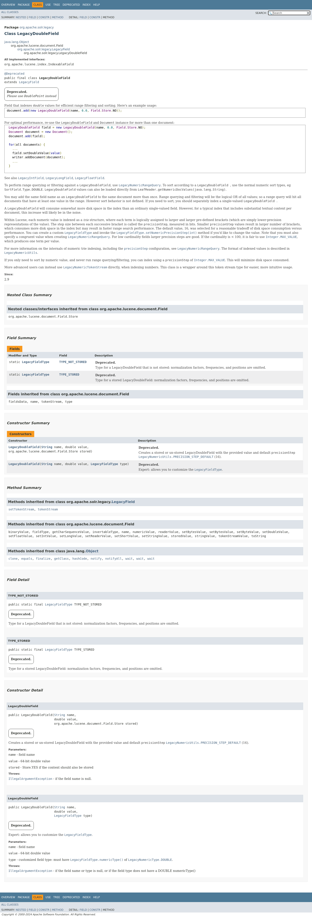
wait (129, 558)
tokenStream (48, 509)
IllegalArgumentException (30, 778)
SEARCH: (261, 13)
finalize (43, 558)
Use (48, 4)
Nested (21, 17)
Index (87, 4)
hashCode (79, 558)
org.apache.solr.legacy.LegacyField (43, 49)
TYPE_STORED (69, 374)
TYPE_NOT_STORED (72, 362)
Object (92, 551)
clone (13, 558)
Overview (8, 4)
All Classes (9, 12)
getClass (61, 558)
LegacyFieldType (35, 362)
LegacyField (29, 82)
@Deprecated (14, 73)
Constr (44, 17)
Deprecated (71, 4)
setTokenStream (21, 509)
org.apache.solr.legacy (37, 27)
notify (96, 558)
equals (26, 558)
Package (24, 4)
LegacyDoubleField (23, 447)
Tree (56, 4)
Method (57, 17)
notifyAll (113, 558)
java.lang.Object (16, 42)
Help (96, 4)
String (46, 447)
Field (32, 17)
